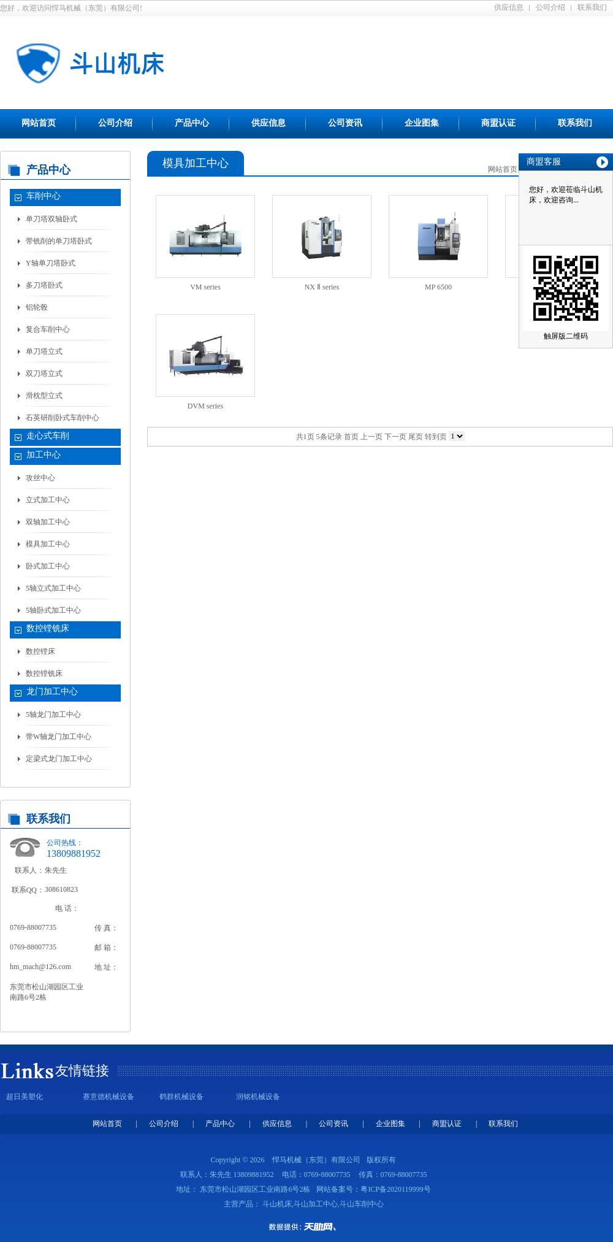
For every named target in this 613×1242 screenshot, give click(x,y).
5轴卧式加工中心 (53, 610)
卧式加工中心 (48, 566)
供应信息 (509, 7)
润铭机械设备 (258, 1096)
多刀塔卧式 (44, 285)
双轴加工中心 (48, 522)
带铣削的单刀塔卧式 (59, 241)
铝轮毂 (37, 307)
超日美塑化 (24, 1096)
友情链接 (82, 1070)
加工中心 (43, 454)
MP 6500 (438, 287)
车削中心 (43, 196)
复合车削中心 (48, 329)
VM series (205, 287)
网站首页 (38, 123)
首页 (351, 436)
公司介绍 (550, 7)
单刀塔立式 (44, 351)
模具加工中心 (48, 544)
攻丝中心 (40, 477)
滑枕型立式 (44, 395)
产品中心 (192, 123)
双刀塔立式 (44, 373)
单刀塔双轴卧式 (51, 219)
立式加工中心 (48, 500)
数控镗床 (40, 651)
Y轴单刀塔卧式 (50, 263)
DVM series (205, 406)
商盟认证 (498, 123)
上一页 (371, 436)
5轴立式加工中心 (53, 588)
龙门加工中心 (52, 691)
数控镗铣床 (47, 628)
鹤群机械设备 (181, 1096)
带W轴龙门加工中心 (58, 736)
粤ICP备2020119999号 (395, 1189)
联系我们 (592, 7)
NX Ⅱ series (322, 287)
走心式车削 (47, 435)
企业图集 (422, 123)
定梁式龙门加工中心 (59, 758)
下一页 (395, 436)
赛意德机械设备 (108, 1096)
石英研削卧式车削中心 (62, 417)
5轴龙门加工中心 (53, 714)
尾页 (415, 436)
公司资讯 (345, 123)
